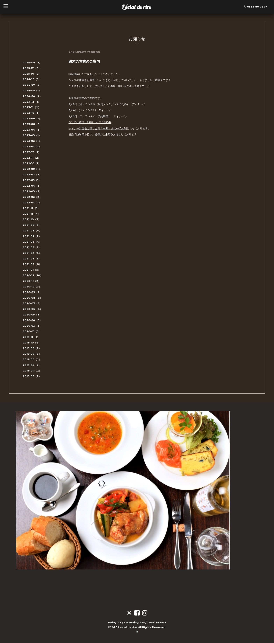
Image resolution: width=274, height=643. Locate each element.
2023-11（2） (32, 107)
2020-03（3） (32, 325)
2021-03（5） (32, 258)
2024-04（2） (32, 96)
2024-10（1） (32, 79)
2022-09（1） (32, 169)
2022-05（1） (32, 180)
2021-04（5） (32, 253)
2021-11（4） (31, 213)
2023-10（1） (32, 112)
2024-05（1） (32, 90)
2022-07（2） (32, 174)
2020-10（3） (32, 286)
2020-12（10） (33, 275)
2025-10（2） (32, 73)
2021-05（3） (32, 247)
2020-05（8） (32, 314)
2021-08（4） (32, 230)
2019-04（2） (32, 370)
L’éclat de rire (136, 6)
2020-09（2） (32, 292)
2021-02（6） (32, 264)
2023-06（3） (32, 124)
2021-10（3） (32, 219)
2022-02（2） (32, 197)
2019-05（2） (32, 365)
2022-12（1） (32, 152)
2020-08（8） (32, 297)
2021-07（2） (32, 236)
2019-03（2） (32, 376)
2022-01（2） (32, 202)
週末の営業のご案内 (84, 61)
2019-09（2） (32, 348)
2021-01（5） (32, 269)
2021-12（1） (31, 208)
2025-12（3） (32, 68)
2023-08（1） (32, 118)
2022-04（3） (32, 185)
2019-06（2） (32, 359)
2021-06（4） (32, 241)
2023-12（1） (32, 101)
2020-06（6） (32, 309)
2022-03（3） (32, 191)
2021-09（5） (32, 225)
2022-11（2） (32, 157)
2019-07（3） (32, 353)
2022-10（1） (32, 163)
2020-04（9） (32, 320)
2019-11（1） (31, 337)
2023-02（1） (32, 140)
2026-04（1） (32, 62)
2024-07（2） (32, 84)
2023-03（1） (32, 135)
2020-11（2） (32, 281)
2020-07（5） (32, 303)
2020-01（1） (32, 331)
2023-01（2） (32, 146)
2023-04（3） (32, 129)
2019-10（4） (32, 342)
